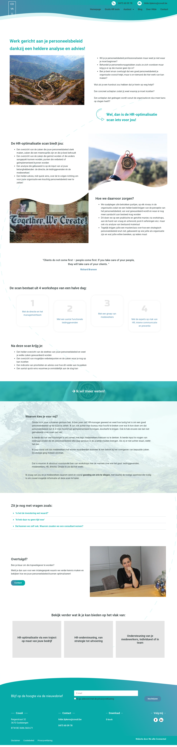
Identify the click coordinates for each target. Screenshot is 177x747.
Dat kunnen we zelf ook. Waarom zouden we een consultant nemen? (49, 526)
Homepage (95, 10)
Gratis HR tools (112, 10)
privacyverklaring (105, 700)
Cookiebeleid (28, 742)
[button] (88, 513)
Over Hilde (151, 10)
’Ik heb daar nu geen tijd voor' (30, 519)
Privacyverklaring (45, 742)
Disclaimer (15, 742)
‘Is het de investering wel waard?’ (32, 513)
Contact (164, 10)
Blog (140, 10)
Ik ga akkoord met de (95, 700)
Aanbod (128, 10)
